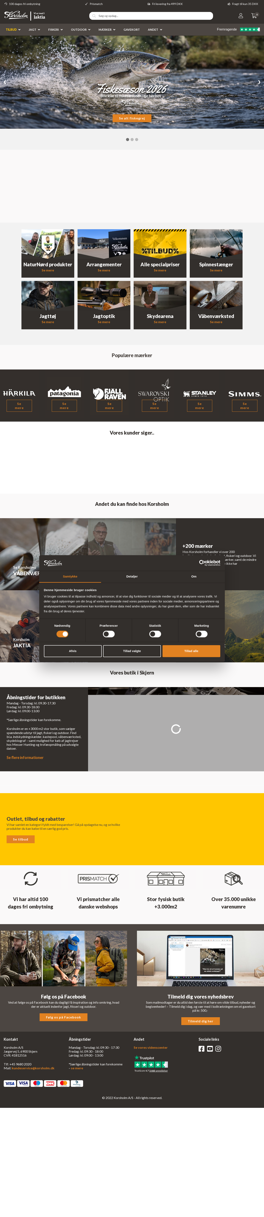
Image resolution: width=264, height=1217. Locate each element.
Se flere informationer (25, 757)
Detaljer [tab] (132, 576)
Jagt (32, 29)
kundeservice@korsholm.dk (33, 1068)
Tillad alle (191, 651)
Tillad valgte (132, 651)
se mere (77, 1068)
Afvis (73, 651)
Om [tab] (193, 576)
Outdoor (79, 29)
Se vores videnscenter (151, 1047)
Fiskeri (53, 29)
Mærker (105, 29)
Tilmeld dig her (200, 1021)
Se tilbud (20, 839)
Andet (153, 29)
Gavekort (132, 29)
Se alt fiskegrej (132, 118)
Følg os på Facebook (63, 1017)
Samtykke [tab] (70, 576)
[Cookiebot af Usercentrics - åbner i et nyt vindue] (202, 563)
